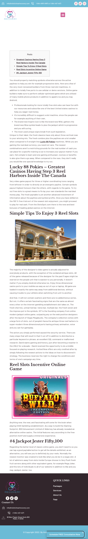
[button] (63, 15)
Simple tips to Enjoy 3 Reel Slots (31, 66)
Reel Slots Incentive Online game (31, 69)
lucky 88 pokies (47, 141)
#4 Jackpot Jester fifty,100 (29, 72)
